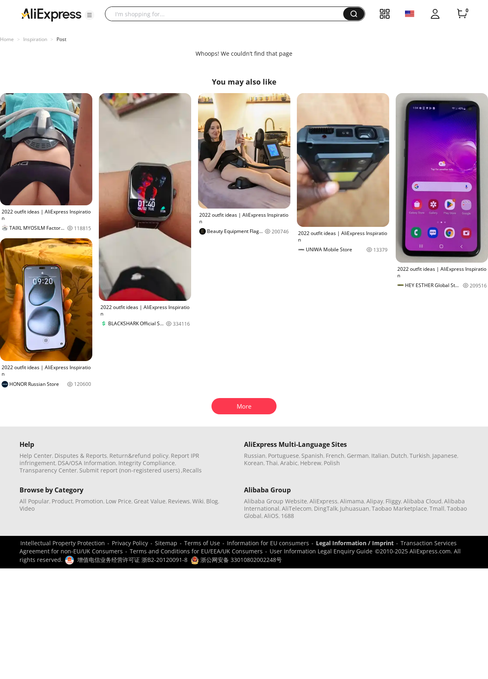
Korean (254, 463)
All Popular (34, 501)
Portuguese (283, 455)
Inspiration (35, 39)
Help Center (36, 455)
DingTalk (326, 508)
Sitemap (166, 543)
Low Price (118, 501)
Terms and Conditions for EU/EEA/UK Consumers (196, 551)
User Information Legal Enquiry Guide (321, 551)
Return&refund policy (138, 455)
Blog (212, 501)
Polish (332, 463)
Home (7, 39)
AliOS (271, 516)
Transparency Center (48, 470)
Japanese (444, 455)
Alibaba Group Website (275, 501)
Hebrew (310, 463)
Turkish (420, 455)
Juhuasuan (354, 508)
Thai (272, 463)
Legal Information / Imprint (355, 543)
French (335, 455)
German (358, 455)
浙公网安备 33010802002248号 (236, 560)
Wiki (198, 501)
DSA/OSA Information (87, 463)
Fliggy (393, 501)
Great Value (150, 501)
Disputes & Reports (80, 455)
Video (27, 508)
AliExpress (323, 501)
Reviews (179, 501)
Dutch (399, 455)
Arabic (289, 463)
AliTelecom (297, 508)
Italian (379, 455)
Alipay (374, 501)
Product (62, 501)
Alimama (352, 501)
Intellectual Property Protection (62, 543)
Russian (255, 455)
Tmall (436, 508)
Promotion (89, 501)
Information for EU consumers (268, 543)
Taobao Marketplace (399, 508)
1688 (287, 516)
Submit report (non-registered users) (129, 470)
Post (61, 39)
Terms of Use (202, 543)
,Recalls (191, 470)
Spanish (312, 455)
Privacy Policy (130, 543)
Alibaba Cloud (422, 501)
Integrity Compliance (146, 463)
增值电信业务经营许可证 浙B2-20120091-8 (132, 560)
